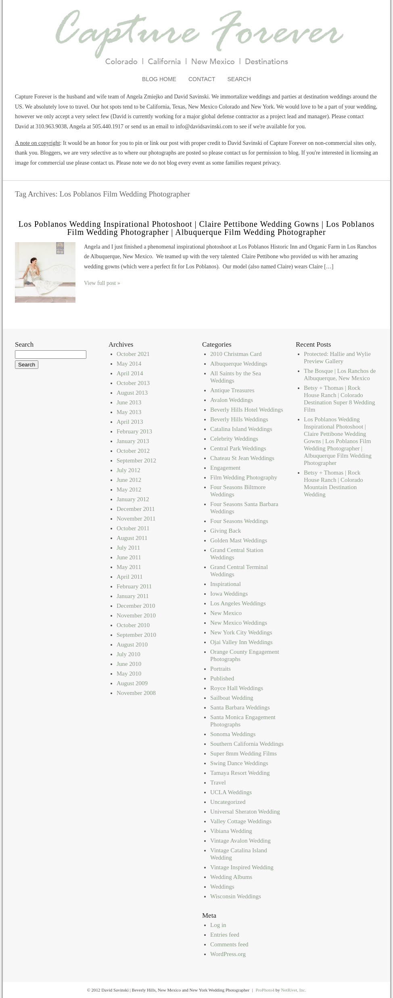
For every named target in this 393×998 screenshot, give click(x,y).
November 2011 (136, 518)
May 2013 (129, 412)
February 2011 (134, 586)
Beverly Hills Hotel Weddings (246, 409)
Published (222, 678)
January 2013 (133, 441)
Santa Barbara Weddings (240, 707)
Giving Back (225, 530)
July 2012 (128, 470)
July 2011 (128, 547)
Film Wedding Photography (243, 477)
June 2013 (129, 402)
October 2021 (133, 354)
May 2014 (129, 363)
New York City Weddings (241, 632)
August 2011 (132, 538)
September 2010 (136, 635)
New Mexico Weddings (238, 622)
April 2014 (130, 373)
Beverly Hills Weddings (239, 419)
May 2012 (129, 489)
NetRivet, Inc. (293, 990)
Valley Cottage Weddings (241, 821)
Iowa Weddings (229, 593)
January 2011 (133, 596)
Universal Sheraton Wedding (245, 811)
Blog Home (159, 79)
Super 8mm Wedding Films (243, 753)
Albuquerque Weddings (238, 363)
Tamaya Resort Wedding (240, 773)
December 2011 (136, 509)
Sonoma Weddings (232, 734)
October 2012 (133, 451)
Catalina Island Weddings (241, 429)
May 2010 (129, 673)
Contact (201, 79)
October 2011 (133, 528)
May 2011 (129, 567)
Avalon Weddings (231, 400)
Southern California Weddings (247, 744)
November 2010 (136, 615)
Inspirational (225, 584)
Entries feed (224, 934)
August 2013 (132, 392)
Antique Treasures (232, 390)
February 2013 (134, 431)
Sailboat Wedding (231, 698)
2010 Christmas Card (236, 354)
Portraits (220, 668)
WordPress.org (228, 954)
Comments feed (229, 944)
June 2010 (129, 664)
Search (239, 79)
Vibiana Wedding (231, 831)
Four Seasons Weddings (239, 521)
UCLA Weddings (231, 792)
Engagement (225, 467)
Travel (218, 782)
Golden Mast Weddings (238, 540)
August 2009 (132, 683)
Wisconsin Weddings (235, 896)
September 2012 (136, 460)
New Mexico (226, 613)
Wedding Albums (231, 877)
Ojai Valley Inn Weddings (241, 642)
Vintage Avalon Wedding (240, 840)
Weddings (222, 886)
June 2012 (129, 480)
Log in (218, 925)
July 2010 (128, 654)
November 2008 (136, 693)
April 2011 (130, 576)
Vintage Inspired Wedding (242, 867)
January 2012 (133, 499)
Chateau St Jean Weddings (242, 458)
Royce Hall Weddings (236, 688)
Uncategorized (227, 802)
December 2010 (136, 606)
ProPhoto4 (265, 990)
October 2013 (133, 383)
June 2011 (129, 557)
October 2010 (133, 625)
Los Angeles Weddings (238, 603)
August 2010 (132, 644)
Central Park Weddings (238, 448)
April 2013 (130, 421)
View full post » (102, 283)
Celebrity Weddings (234, 438)
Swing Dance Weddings (239, 763)
